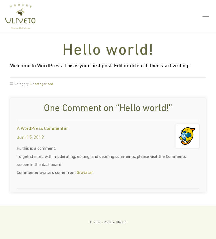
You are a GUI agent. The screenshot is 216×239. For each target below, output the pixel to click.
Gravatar (85, 173)
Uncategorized (41, 84)
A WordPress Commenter (42, 128)
